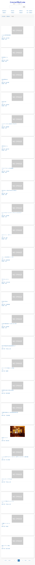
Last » (29, 560)
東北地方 (12, 10)
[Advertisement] (17, 22)
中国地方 (12, 12)
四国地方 (21, 12)
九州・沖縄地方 (29, 12)
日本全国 (3, 16)
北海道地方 (4, 10)
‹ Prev (9, 560)
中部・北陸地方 (29, 10)
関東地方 (21, 10)
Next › (26, 560)
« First (5, 560)
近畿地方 (4, 12)
